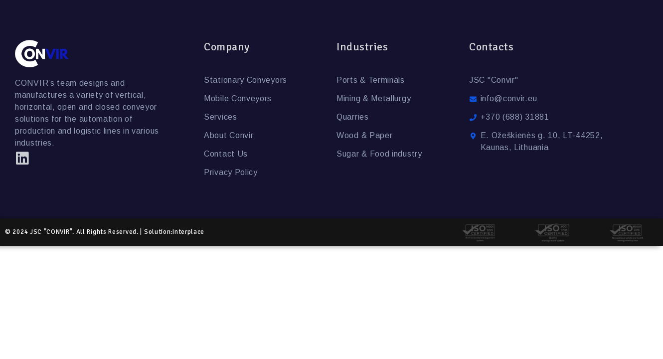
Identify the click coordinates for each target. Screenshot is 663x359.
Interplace (188, 232)
